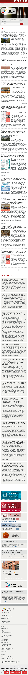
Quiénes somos (5, 630)
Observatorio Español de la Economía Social (11, 660)
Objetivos (4, 631)
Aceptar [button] (6, 672)
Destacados (4, 652)
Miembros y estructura (7, 632)
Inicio (2, 626)
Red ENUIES (5, 639)
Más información (13, 546)
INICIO (6, 1)
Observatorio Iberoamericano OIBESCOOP (11, 661)
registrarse (3, 21)
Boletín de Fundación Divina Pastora (10, 664)
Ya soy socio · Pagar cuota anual (9, 521)
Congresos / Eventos (6, 656)
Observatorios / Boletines (7, 658)
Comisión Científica (6, 634)
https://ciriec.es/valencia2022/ (16, 557)
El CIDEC (4, 638)
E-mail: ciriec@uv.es (5, 621)
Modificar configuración (16, 672)
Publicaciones (4, 643)
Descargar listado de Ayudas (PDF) (9, 601)
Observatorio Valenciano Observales (10, 662)
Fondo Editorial (5, 647)
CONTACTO (10, 1)
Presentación (4, 628)
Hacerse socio (5, 636)
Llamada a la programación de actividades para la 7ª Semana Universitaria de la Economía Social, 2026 (13, 62)
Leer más (24, 57)
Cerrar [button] (24, 672)
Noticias (3, 654)
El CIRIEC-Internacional (7, 635)
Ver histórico (14, 270)
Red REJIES (4, 640)
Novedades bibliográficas (7, 648)
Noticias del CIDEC (6, 649)
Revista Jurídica (5, 645)
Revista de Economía (6, 644)
